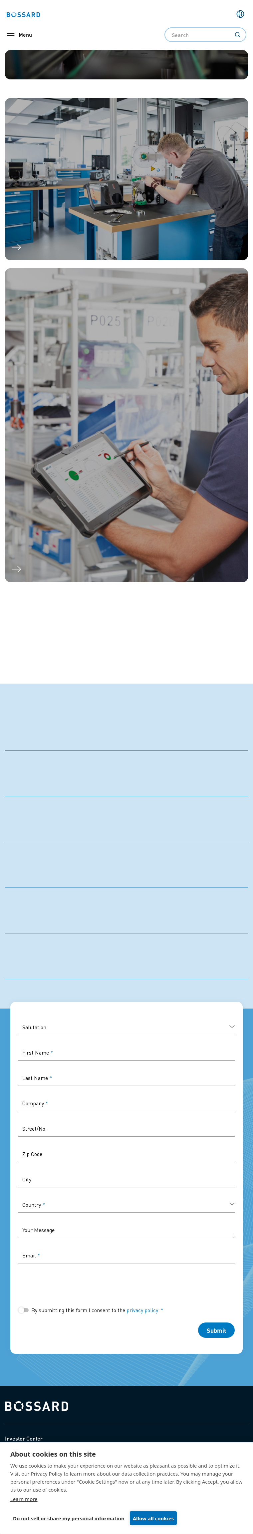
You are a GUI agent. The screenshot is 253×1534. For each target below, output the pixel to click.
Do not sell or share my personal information (69, 1518)
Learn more (24, 1499)
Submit (216, 1330)
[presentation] (69, 1285)
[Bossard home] (36, 1405)
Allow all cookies (153, 1518)
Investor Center (24, 1438)
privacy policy (142, 1309)
